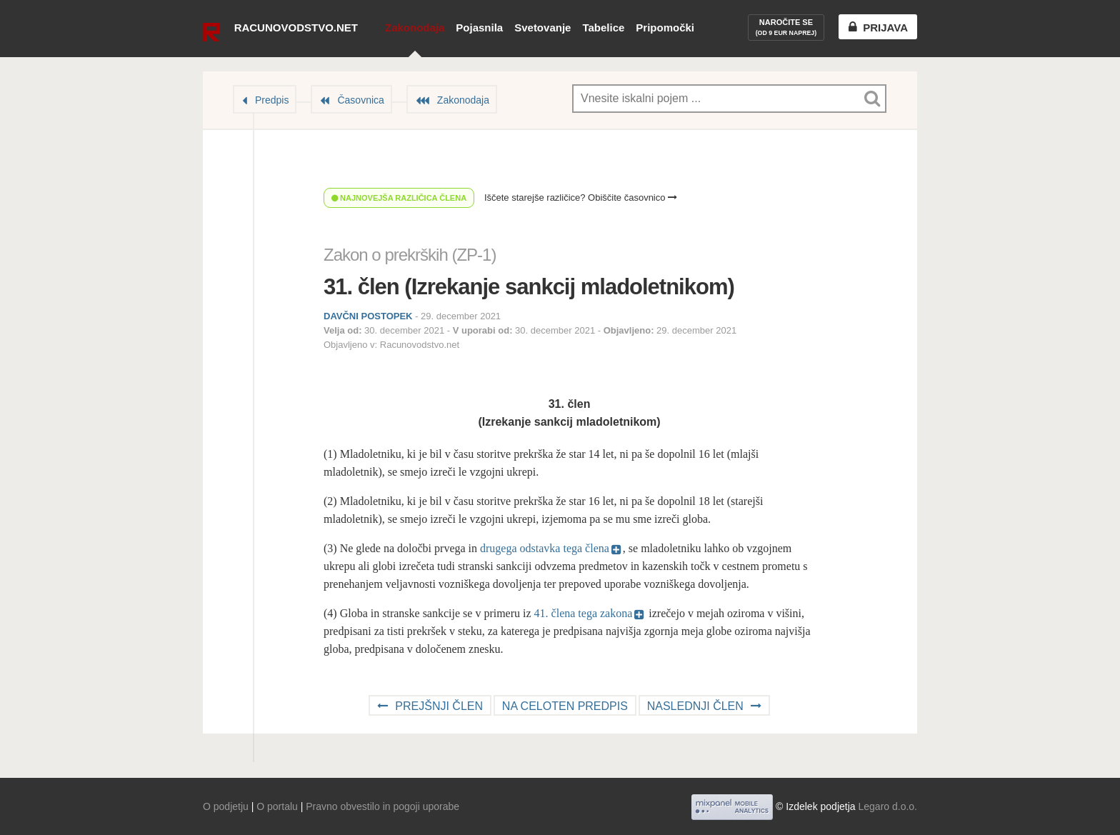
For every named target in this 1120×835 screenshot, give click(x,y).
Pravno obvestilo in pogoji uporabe (382, 806)
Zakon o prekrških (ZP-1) (410, 254)
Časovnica (360, 100)
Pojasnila (479, 27)
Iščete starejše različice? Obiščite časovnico (580, 197)
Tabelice (603, 27)
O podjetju (226, 806)
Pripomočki (665, 27)
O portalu (277, 806)
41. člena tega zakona (583, 613)
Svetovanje (542, 27)
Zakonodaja (414, 27)
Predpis (272, 100)
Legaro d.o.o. (887, 806)
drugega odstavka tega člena (544, 548)
